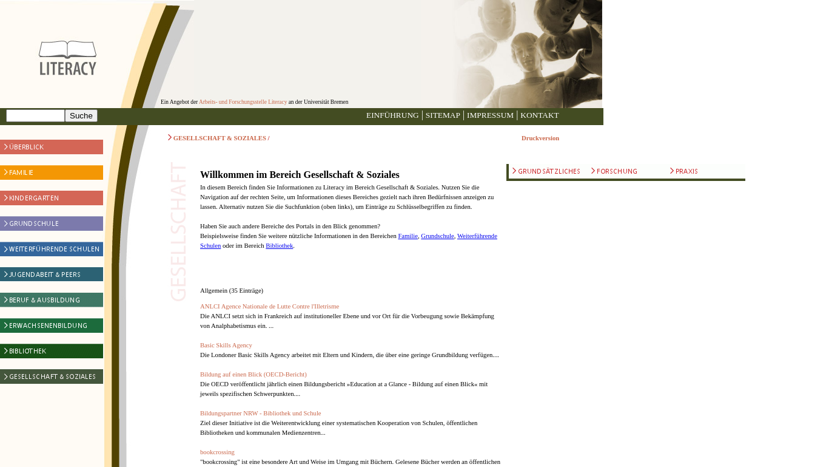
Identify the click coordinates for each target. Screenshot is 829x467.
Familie (408, 236)
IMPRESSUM (490, 115)
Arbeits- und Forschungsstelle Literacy (243, 102)
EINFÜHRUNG (392, 115)
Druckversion (540, 138)
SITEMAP (443, 115)
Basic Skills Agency (226, 345)
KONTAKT (539, 115)
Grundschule (437, 236)
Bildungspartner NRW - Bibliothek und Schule (260, 413)
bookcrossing (217, 452)
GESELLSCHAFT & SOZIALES (219, 138)
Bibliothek (279, 245)
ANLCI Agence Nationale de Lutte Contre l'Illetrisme (269, 306)
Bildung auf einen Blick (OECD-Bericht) (253, 374)
